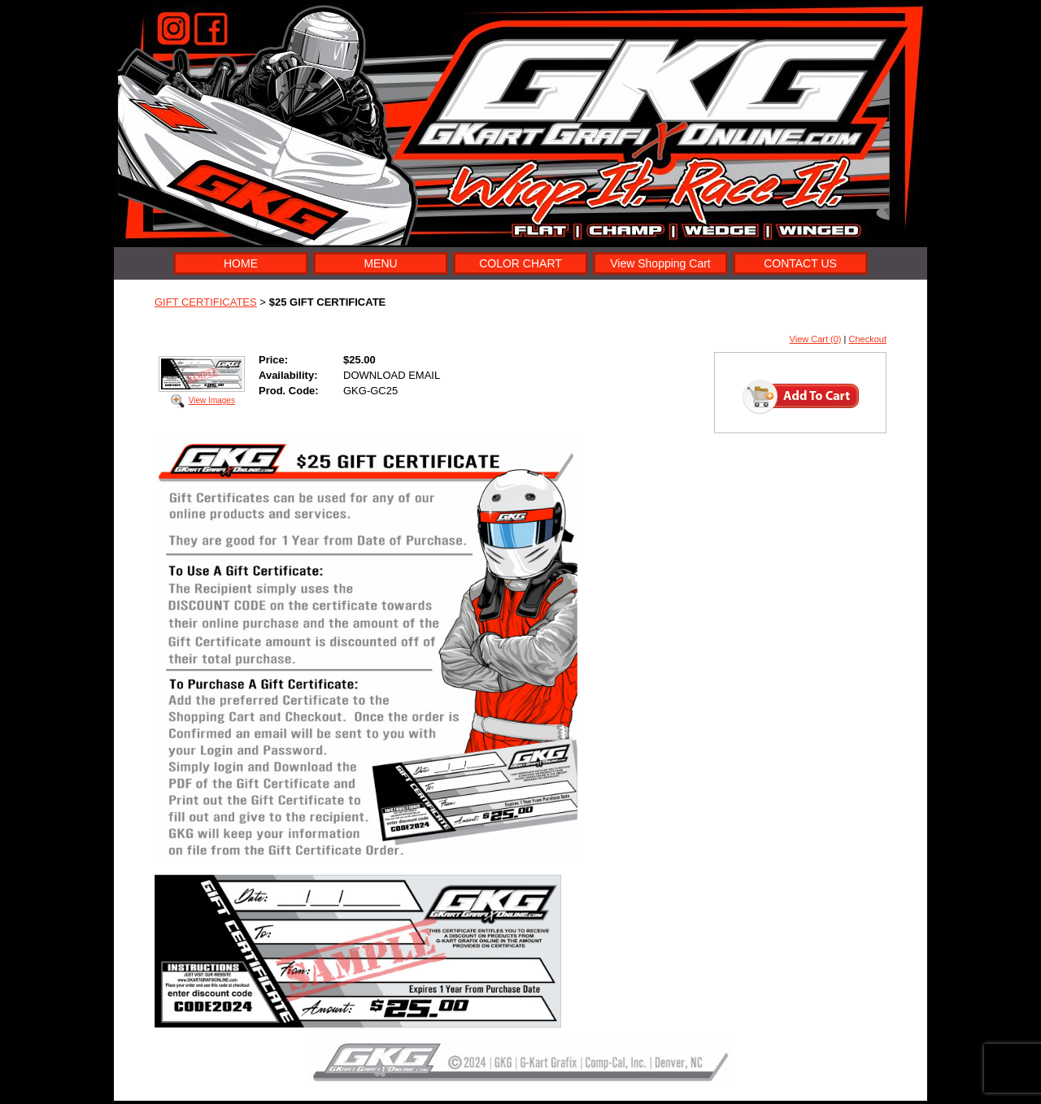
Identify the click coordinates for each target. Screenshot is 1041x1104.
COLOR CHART (520, 263)
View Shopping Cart (660, 263)
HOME (241, 263)
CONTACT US (800, 263)
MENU (380, 263)
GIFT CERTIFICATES (206, 302)
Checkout (867, 339)
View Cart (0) (816, 339)
